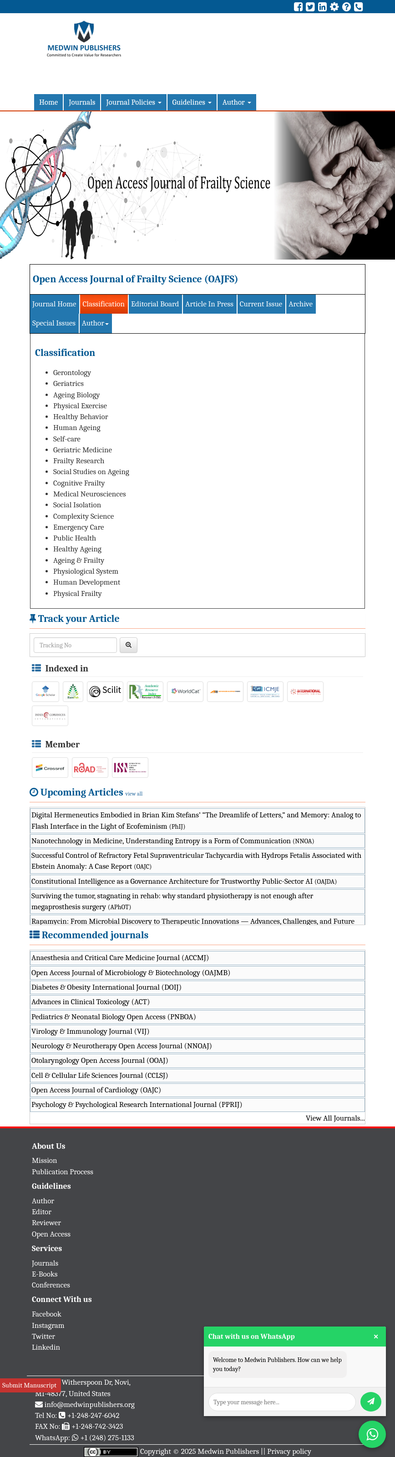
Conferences (51, 1285)
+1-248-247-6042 (93, 1415)
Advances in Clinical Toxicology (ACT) (90, 1001)
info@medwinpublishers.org (90, 1404)
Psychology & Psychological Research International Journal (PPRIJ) (137, 1104)
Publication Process (62, 1171)
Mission (44, 1160)
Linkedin (46, 1347)
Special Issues (54, 323)
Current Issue (261, 304)
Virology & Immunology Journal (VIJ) (90, 1031)
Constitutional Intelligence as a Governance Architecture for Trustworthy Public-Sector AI (184, 881)
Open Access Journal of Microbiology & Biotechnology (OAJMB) (131, 972)
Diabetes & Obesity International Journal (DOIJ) (106, 987)
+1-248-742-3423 (97, 1426)
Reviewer (46, 1222)
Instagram (48, 1325)
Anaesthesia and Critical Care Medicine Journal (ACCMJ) (120, 957)
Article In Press (209, 304)
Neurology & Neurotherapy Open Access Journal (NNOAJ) (121, 1045)
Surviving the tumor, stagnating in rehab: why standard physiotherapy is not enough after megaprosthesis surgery (172, 901)
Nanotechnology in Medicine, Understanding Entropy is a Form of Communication (172, 840)
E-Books (44, 1274)
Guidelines (192, 102)
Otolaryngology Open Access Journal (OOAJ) (99, 1060)
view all (134, 794)
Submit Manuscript (29, 1385)
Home (48, 102)
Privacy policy (289, 1451)
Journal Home (54, 304)
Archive (301, 304)
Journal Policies (133, 102)
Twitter (43, 1336)
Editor (41, 1211)
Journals (82, 102)
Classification (103, 304)
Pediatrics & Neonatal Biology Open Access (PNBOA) (113, 1016)
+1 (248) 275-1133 (107, 1437)
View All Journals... (335, 1118)
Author (237, 102)
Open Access (51, 1234)
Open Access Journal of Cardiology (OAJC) (96, 1090)
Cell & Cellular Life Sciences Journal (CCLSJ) (99, 1075)
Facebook (46, 1314)
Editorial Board (155, 304)
